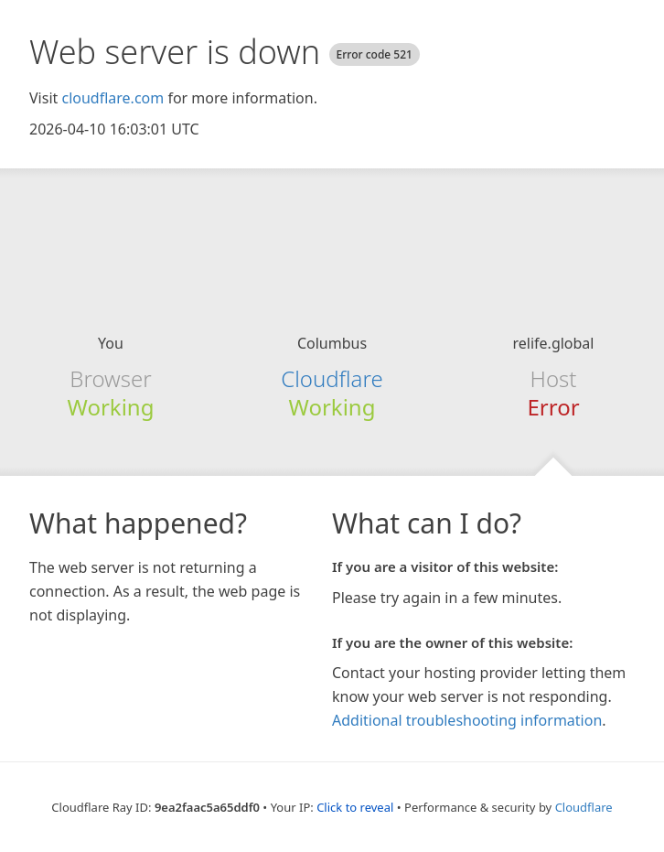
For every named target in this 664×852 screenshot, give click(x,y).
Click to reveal (354, 807)
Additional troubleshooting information (467, 720)
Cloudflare (331, 378)
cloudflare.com (112, 98)
